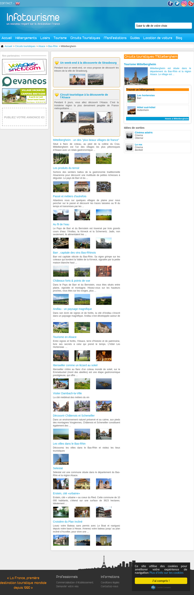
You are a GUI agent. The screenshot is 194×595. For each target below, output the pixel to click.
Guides (135, 38)
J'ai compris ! (161, 581)
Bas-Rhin (53, 46)
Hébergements (26, 38)
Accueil (7, 38)
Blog (179, 38)
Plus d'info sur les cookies (166, 573)
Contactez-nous (109, 586)
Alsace (41, 46)
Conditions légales (110, 582)
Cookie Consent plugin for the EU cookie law (161, 587)
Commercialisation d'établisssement (75, 582)
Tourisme (60, 38)
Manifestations (115, 38)
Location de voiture (157, 38)
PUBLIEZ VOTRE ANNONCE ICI (24, 117)
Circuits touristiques (25, 46)
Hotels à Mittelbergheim (177, 118)
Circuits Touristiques (85, 38)
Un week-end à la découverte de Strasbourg (88, 62)
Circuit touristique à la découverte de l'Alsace (84, 96)
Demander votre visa (67, 586)
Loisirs (45, 38)
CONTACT (6, 3)
